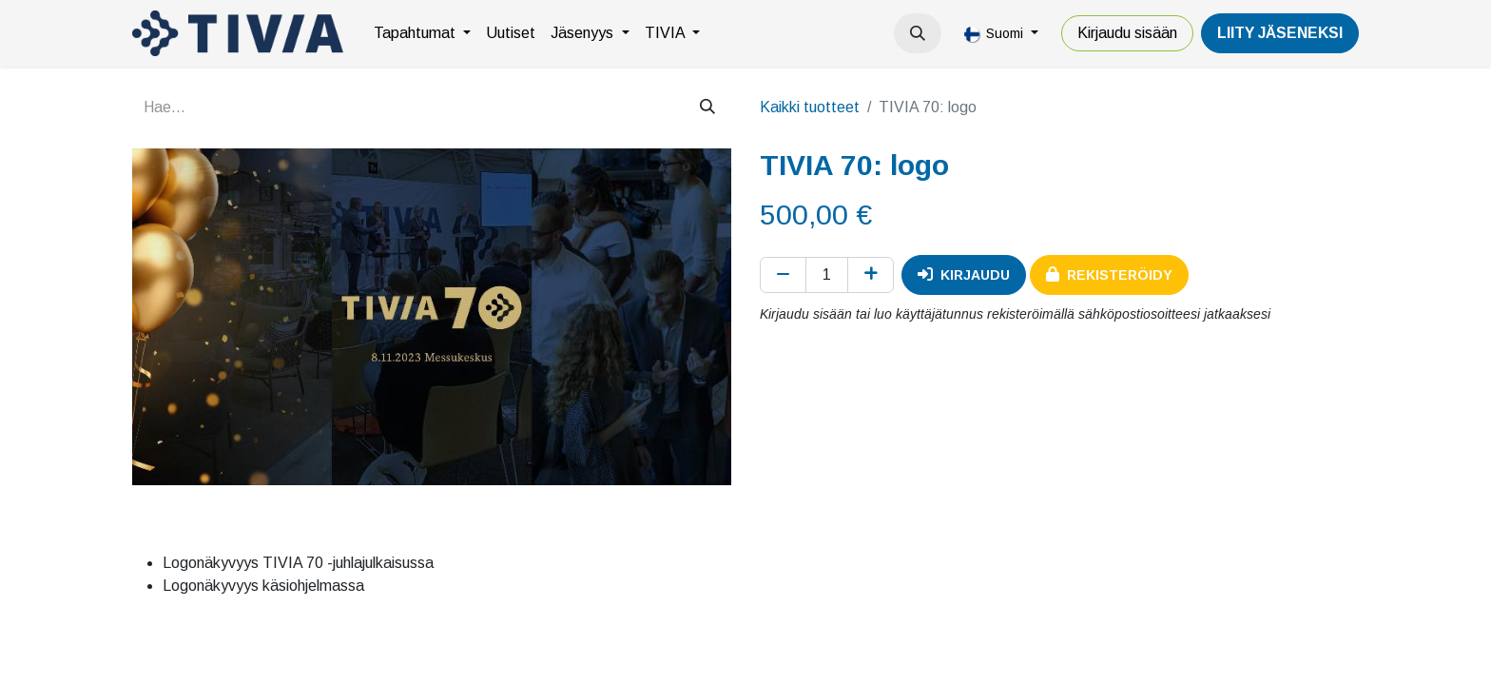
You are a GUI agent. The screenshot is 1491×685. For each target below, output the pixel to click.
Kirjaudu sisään (1127, 33)
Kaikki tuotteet (810, 107)
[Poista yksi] (783, 275)
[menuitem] (422, 33)
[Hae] (707, 107)
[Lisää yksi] (870, 275)
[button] (917, 33)
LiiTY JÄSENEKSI (1280, 33)
